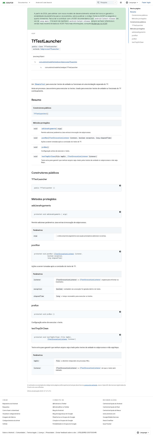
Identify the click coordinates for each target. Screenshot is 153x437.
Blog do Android (58, 410)
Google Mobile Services (111, 417)
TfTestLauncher (40, 114)
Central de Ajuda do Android (112, 404)
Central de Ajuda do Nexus (112, 410)
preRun (44, 147)
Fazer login (146, 2)
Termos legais (31, 432)
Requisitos (6, 407)
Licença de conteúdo (90, 385)
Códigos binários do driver (11, 420)
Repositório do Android (10, 404)
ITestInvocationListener (59, 138)
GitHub (5, 424)
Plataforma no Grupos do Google (64, 417)
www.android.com (109, 414)
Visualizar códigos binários (11, 414)
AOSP (33, 33)
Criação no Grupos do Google (63, 420)
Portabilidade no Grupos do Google (64, 424)
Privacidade (50, 432)
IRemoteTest (40, 84)
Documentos (23, 2)
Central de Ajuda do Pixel (111, 407)
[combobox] (106, 2)
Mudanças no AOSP (99, 24)
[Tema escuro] (120, 185)
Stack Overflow (108, 420)
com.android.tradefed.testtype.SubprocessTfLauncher (58, 62)
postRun (45, 138)
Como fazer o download (11, 410)
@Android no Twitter (59, 404)
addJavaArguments (49, 129)
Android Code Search (44, 2)
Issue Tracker (107, 424)
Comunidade (20, 432)
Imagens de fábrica (9, 417)
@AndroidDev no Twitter (61, 407)
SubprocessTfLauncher (49, 49)
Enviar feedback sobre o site (66, 432)
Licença (41, 432)
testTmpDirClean (48, 156)
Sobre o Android (8, 432)
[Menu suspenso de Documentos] (30, 2)
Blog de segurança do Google (63, 414)
